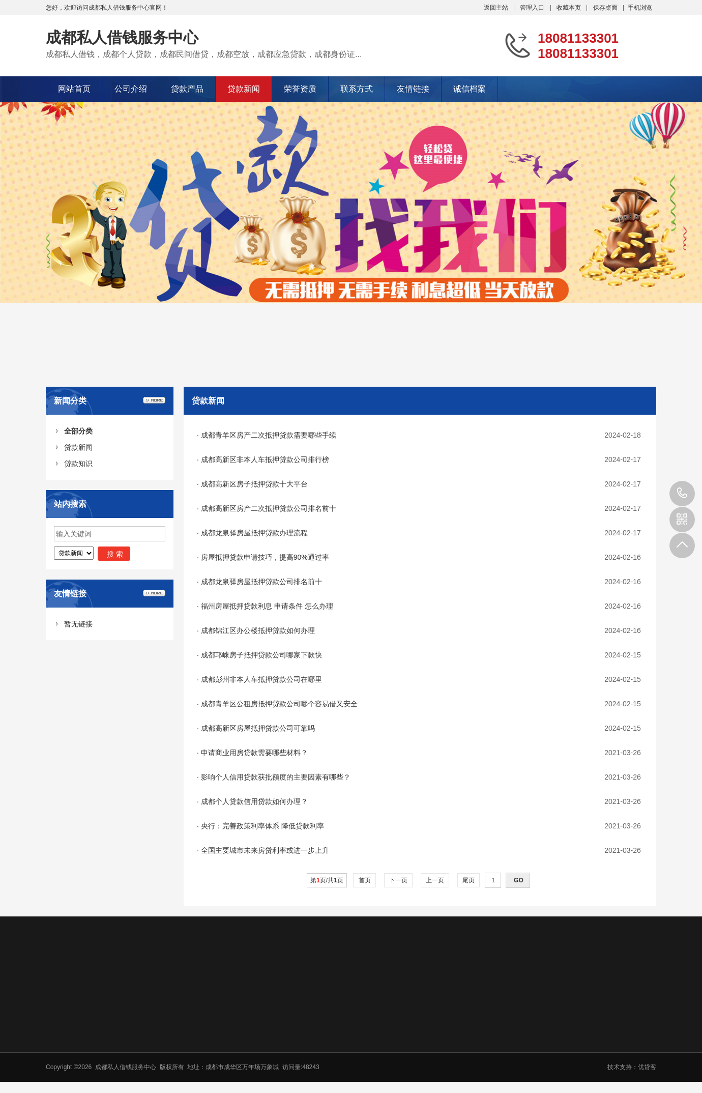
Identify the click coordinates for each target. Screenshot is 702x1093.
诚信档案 (469, 88)
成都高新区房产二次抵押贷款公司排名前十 (268, 508)
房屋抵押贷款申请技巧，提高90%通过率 (265, 557)
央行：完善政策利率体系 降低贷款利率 (262, 826)
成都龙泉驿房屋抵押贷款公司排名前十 (261, 582)
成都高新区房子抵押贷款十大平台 (254, 484)
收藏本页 (569, 7)
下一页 (398, 880)
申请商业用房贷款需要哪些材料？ (254, 753)
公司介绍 (130, 88)
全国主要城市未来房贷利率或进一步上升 (265, 850)
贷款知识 (78, 463)
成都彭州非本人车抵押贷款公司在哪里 (261, 679)
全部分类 (78, 431)
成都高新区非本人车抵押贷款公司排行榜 (265, 459)
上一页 (435, 880)
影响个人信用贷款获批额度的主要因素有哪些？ (275, 777)
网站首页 (74, 88)
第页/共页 (326, 880)
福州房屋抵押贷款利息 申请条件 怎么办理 (267, 606)
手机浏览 (640, 7)
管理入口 (532, 7)
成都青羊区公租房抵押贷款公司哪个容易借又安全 (279, 704)
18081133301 (682, 493)
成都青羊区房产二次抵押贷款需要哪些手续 (268, 435)
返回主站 (496, 7)
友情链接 (413, 88)
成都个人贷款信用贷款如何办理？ (254, 801)
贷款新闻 (243, 88)
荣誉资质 (300, 88)
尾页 (469, 880)
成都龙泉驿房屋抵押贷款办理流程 (254, 533)
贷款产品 (187, 88)
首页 (364, 880)
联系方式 (356, 88)
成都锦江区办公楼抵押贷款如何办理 (258, 630)
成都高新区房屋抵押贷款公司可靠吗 (258, 728)
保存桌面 (605, 7)
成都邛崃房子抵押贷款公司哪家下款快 (261, 655)
